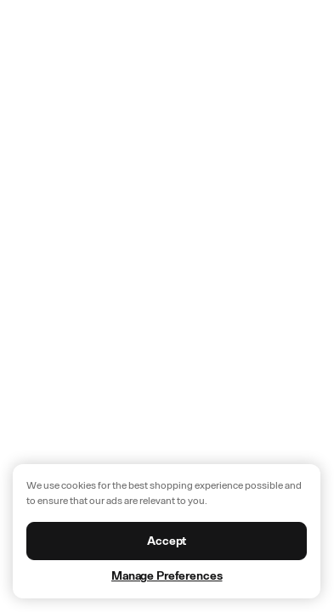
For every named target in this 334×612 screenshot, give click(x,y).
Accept (166, 541)
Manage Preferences (166, 576)
